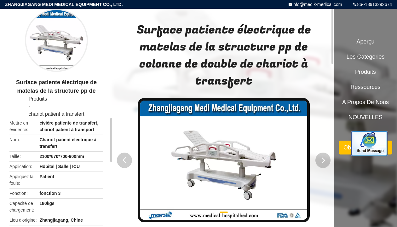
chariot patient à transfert (56, 114)
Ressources (365, 87)
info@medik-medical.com (317, 4)
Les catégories (365, 57)
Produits (38, 99)
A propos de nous (365, 102)
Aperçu (365, 41)
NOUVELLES (365, 117)
